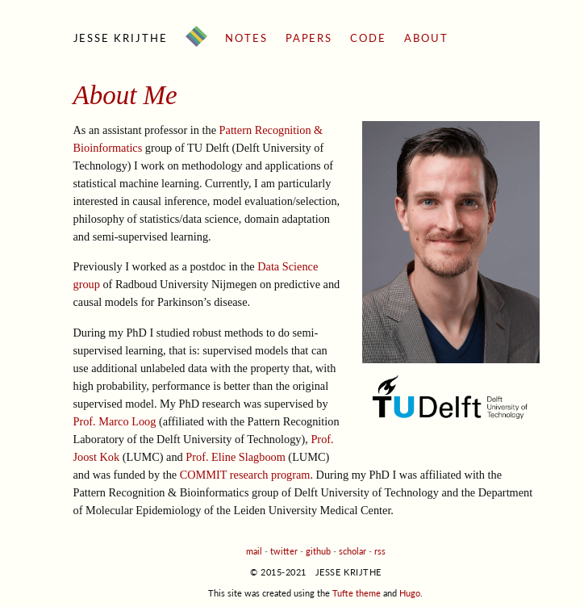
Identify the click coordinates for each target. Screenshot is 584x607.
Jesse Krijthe (121, 37)
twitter (284, 551)
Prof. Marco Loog (114, 421)
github (318, 551)
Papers (309, 37)
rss (380, 551)
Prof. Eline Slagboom (236, 456)
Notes (246, 37)
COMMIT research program (245, 474)
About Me (125, 95)
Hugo (409, 593)
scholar (352, 551)
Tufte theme (356, 593)
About (426, 37)
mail (254, 551)
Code (368, 37)
